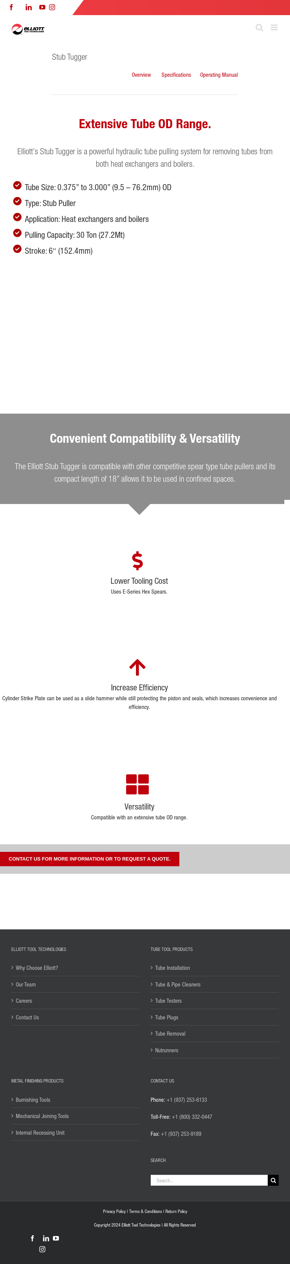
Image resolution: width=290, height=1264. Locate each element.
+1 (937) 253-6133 (187, 1099)
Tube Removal (170, 1033)
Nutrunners (166, 1050)
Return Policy (176, 1211)
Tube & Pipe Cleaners (178, 984)
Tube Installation (172, 967)
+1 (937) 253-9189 (181, 1133)
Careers (24, 1000)
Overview (141, 74)
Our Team (26, 984)
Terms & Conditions (145, 1211)
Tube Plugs (166, 1017)
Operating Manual (219, 74)
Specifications (176, 74)
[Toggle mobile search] (259, 27)
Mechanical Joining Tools (42, 1115)
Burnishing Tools (33, 1099)
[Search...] (209, 1180)
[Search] (273, 1180)
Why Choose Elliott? (37, 967)
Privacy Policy (114, 1211)
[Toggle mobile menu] (275, 27)
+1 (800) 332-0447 (192, 1116)
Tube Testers (168, 1000)
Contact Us (27, 1017)
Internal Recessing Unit (40, 1132)
